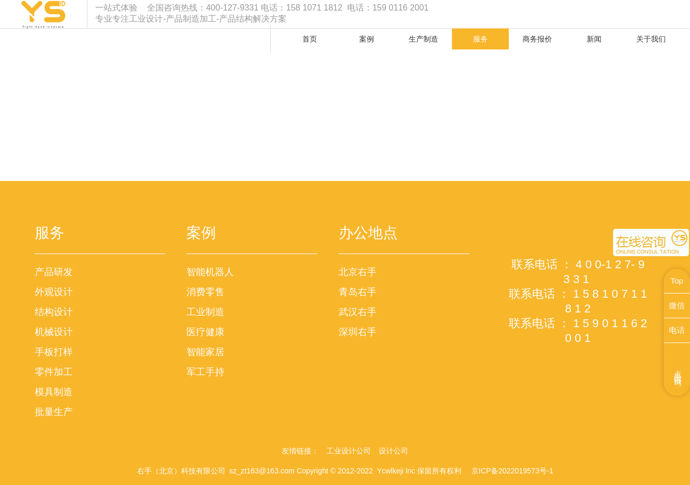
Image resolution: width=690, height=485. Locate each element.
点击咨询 (678, 369)
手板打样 (54, 352)
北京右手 (358, 272)
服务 (480, 39)
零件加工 (54, 372)
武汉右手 (358, 312)
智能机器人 (210, 272)
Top (677, 280)
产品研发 (54, 272)
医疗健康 (205, 332)
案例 (366, 39)
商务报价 (537, 39)
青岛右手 (358, 292)
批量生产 (54, 412)
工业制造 (205, 312)
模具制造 (54, 392)
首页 (309, 39)
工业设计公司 (349, 451)
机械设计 (54, 332)
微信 (677, 305)
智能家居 (205, 352)
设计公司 (393, 451)
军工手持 (205, 372)
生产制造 (423, 39)
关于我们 (651, 39)
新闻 (594, 39)
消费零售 (205, 292)
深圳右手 (358, 332)
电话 (677, 330)
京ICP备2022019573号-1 (512, 471)
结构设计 (54, 312)
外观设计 (54, 292)
